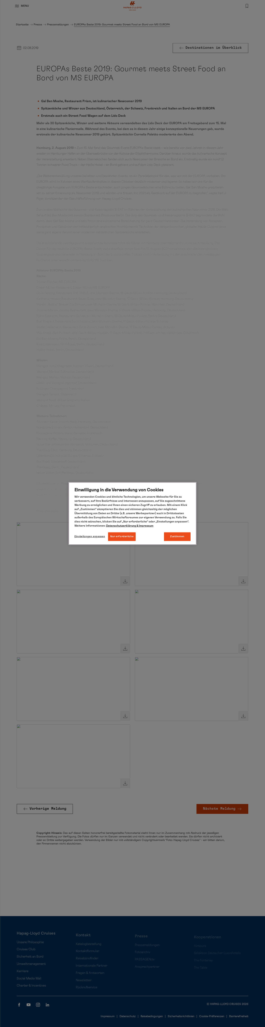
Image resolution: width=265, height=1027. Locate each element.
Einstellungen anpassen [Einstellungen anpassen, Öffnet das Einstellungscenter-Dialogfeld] (89, 536)
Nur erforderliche (121, 536)
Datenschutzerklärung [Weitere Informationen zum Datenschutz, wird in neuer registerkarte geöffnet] (121, 525)
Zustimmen (177, 536)
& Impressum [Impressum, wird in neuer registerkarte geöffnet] (144, 525)
